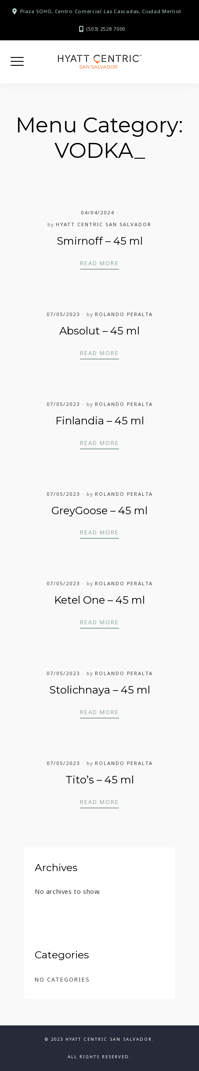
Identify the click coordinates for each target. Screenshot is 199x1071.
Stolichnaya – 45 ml (99, 689)
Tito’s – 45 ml (99, 779)
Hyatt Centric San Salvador (104, 224)
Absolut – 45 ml (99, 330)
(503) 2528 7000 (106, 28)
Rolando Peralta (124, 314)
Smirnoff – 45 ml (100, 241)
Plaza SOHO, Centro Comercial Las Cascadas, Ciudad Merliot (100, 11)
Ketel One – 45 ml (99, 600)
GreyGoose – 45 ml (99, 510)
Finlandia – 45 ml (99, 420)
